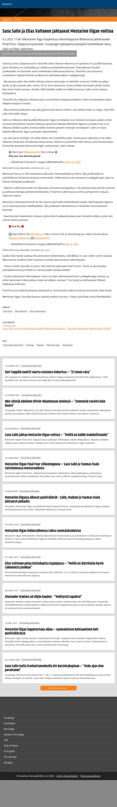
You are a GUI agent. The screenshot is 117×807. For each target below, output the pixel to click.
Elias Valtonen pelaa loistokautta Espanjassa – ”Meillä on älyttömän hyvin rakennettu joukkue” (54, 565)
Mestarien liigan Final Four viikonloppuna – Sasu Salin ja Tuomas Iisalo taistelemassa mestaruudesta (52, 466)
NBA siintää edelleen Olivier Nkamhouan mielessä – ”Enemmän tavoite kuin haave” (55, 403)
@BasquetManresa (19, 238)
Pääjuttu (40, 345)
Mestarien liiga (53, 345)
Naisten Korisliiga (14, 734)
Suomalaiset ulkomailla (13, 345)
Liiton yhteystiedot (67, 776)
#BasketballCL (32, 152)
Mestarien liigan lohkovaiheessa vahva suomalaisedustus (43, 531)
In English (9, 751)
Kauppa (8, 762)
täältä (47, 168)
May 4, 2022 (72, 244)
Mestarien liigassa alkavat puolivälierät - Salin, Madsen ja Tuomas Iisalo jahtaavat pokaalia (52, 499)
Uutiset (17, 19)
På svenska (10, 757)
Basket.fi (7, 19)
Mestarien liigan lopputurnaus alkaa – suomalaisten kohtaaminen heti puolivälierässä (51, 631)
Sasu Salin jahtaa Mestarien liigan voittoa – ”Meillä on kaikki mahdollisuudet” (57, 435)
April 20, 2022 (73, 162)
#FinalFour (37, 234)
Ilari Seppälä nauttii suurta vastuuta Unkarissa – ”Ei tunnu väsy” (48, 372)
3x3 (6, 740)
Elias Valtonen (21, 311)
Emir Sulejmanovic (38, 311)
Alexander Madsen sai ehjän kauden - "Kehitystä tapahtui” (43, 597)
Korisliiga (9, 729)
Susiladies (9, 723)
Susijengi (30, 345)
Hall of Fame (11, 745)
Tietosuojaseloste (90, 776)
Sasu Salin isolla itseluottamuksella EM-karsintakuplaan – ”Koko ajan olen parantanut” (54, 668)
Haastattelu (67, 345)
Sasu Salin (7, 311)
